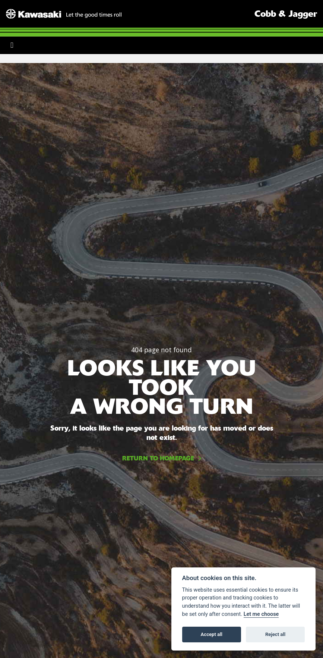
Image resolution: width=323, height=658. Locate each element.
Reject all (275, 634)
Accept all (211, 634)
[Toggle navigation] (12, 45)
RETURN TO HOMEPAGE (158, 458)
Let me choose (261, 614)
